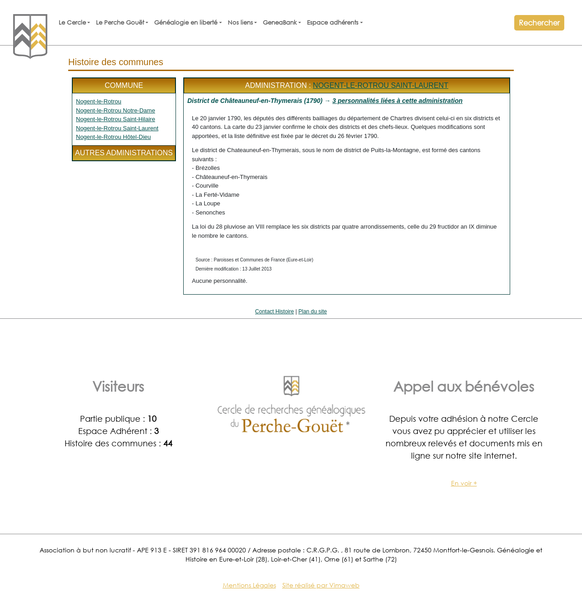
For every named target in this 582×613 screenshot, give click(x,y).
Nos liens (240, 22)
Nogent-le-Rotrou (98, 101)
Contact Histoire (274, 311)
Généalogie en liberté (185, 22)
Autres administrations (124, 153)
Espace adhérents (332, 22)
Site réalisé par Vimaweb (321, 585)
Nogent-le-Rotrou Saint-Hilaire (115, 119)
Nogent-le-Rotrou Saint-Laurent (117, 128)
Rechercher (539, 22)
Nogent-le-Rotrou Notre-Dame (115, 110)
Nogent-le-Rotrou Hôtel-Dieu (113, 136)
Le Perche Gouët (120, 22)
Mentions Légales (249, 585)
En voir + (464, 483)
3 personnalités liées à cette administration (397, 100)
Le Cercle (72, 22)
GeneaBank (280, 22)
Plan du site (312, 311)
